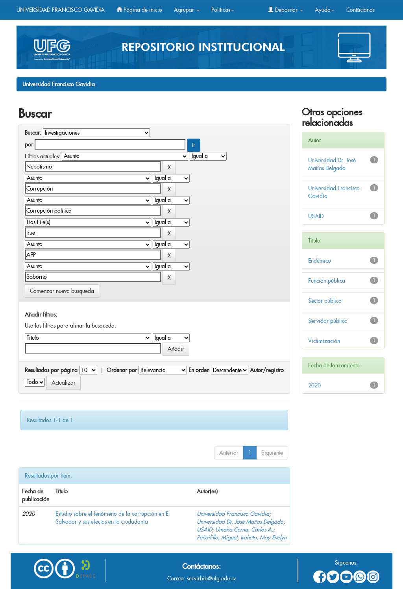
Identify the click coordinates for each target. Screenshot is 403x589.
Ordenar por (122, 370)
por (29, 144)
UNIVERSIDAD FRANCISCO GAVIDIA (61, 9)
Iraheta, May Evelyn (263, 537)
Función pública (326, 280)
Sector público (325, 300)
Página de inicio (139, 9)
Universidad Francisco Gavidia (58, 84)
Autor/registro (267, 370)
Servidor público (328, 320)
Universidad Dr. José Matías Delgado (240, 521)
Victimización (324, 341)
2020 (314, 385)
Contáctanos (360, 9)
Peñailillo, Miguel (217, 537)
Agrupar (187, 9)
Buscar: (33, 132)
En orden (199, 370)
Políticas (222, 9)
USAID (204, 529)
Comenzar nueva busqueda (62, 290)
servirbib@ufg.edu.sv (211, 578)
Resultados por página (51, 370)
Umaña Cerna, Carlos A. (244, 529)
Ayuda (325, 9)
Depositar (285, 9)
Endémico (319, 260)
